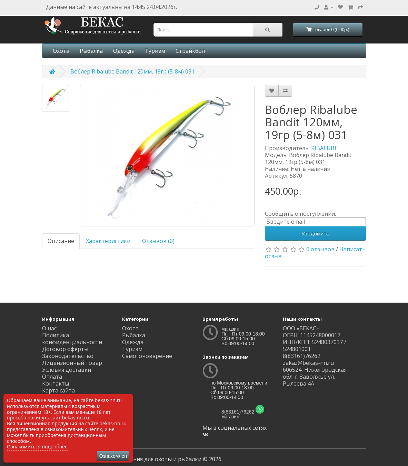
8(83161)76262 (237, 412)
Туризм (155, 51)
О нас (49, 328)
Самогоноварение (147, 356)
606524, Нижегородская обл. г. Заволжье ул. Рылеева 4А (315, 376)
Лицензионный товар (72, 363)
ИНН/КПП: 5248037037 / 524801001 (314, 345)
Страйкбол (190, 51)
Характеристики (108, 241)
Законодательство (67, 356)
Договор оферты (65, 349)
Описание (61, 241)
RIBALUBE (324, 148)
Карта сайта (58, 390)
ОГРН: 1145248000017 (311, 335)
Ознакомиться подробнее (37, 446)
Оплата (52, 376)
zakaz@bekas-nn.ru (308, 363)
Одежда (124, 51)
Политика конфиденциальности (72, 338)
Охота (61, 51)
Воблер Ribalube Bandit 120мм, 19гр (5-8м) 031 (132, 71)
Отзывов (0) (158, 241)
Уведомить (315, 233)
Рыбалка (91, 51)
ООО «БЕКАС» (301, 328)
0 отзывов (320, 249)
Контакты (55, 383)
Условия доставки (66, 369)
